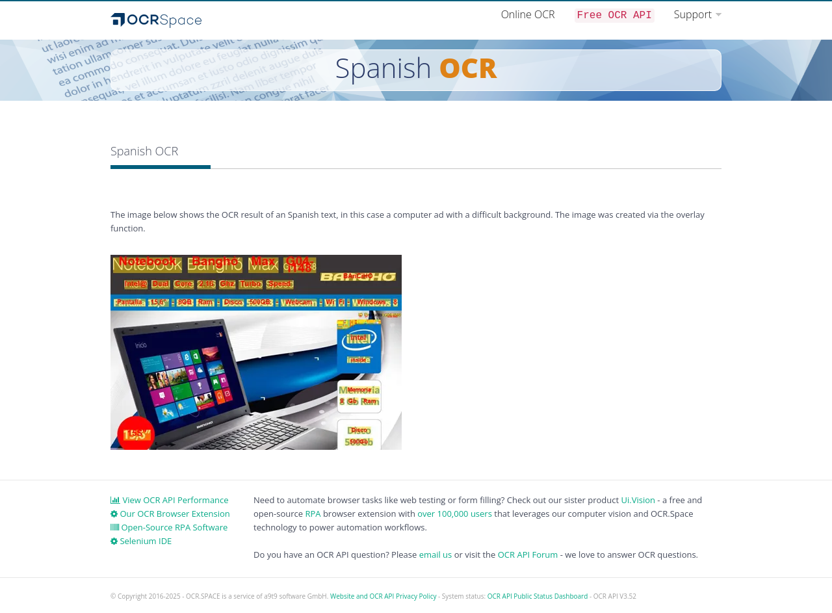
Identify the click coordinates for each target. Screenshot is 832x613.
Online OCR (528, 14)
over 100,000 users (454, 513)
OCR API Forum (528, 554)
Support (693, 14)
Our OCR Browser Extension (170, 513)
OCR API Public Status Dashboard (538, 596)
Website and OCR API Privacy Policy (383, 596)
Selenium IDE (141, 541)
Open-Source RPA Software (169, 527)
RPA (312, 513)
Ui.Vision (638, 500)
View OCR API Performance (169, 500)
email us (435, 554)
